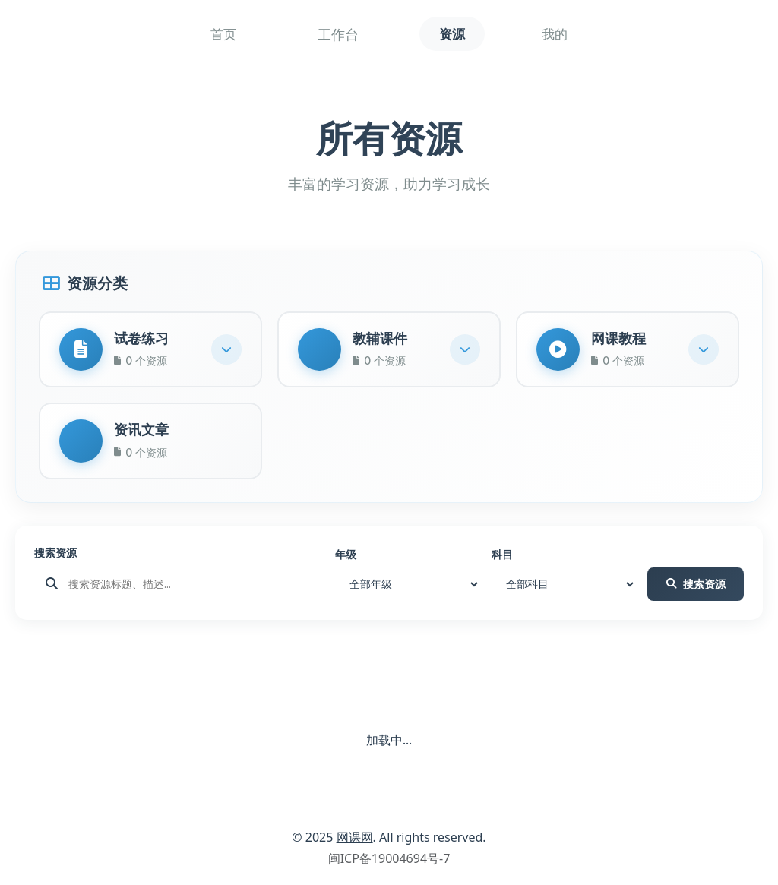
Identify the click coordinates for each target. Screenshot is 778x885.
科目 (502, 559)
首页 (213, 34)
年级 (345, 559)
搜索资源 (55, 558)
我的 (564, 34)
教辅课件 (382, 339)
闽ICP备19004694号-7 (389, 863)
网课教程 (620, 339)
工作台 (332, 34)
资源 (452, 34)
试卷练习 (143, 339)
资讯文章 (143, 433)
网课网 (355, 842)
